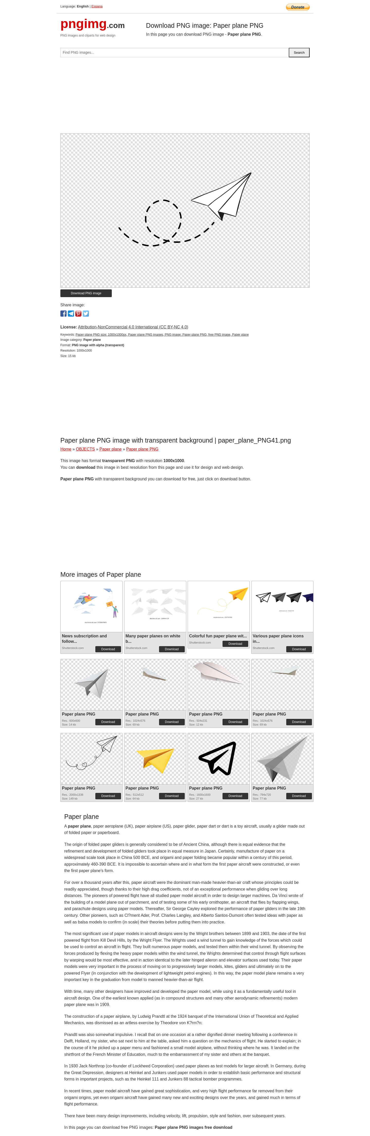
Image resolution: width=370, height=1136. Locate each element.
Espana (97, 6)
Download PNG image (86, 293)
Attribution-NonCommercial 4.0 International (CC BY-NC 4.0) (133, 327)
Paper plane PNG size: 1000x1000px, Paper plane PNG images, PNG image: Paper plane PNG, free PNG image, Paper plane (162, 334)
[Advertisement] (185, 97)
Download (108, 649)
